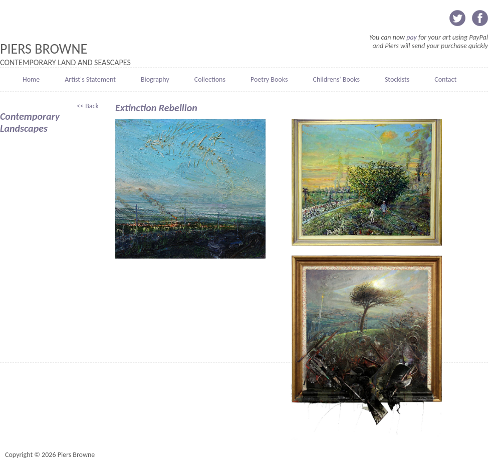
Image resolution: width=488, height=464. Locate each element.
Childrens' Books (336, 79)
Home (31, 79)
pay (411, 37)
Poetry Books (269, 79)
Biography (155, 79)
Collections (209, 79)
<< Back (88, 106)
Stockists (397, 79)
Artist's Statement (90, 79)
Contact (445, 79)
